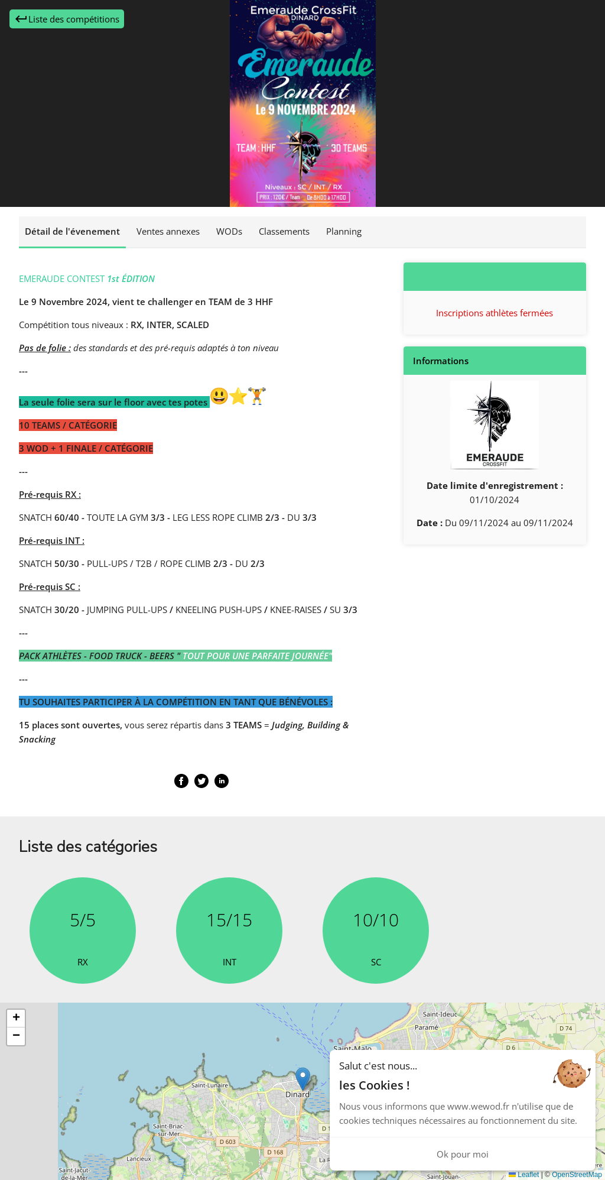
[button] (302, 1079)
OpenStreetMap (577, 1175)
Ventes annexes (168, 231)
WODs (229, 231)
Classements (284, 231)
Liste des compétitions (66, 19)
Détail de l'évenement (72, 231)
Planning (344, 231)
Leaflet (524, 1175)
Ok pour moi (463, 1154)
